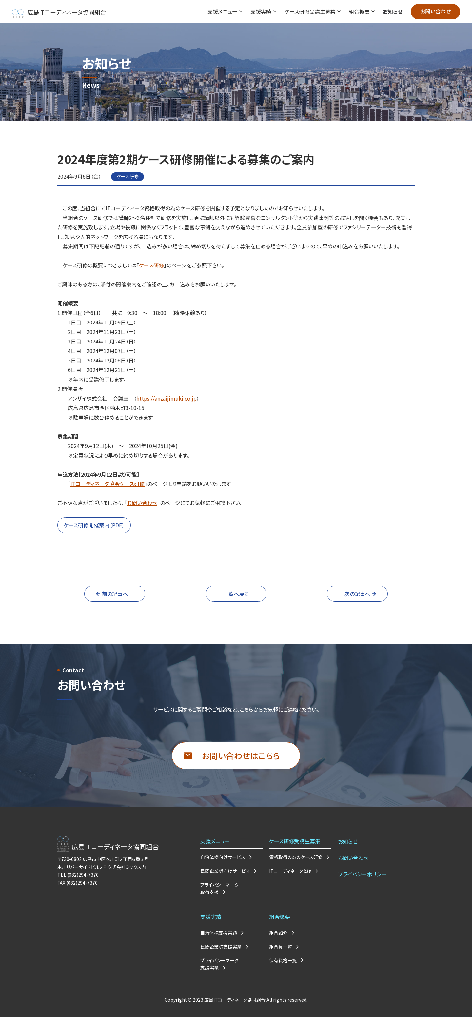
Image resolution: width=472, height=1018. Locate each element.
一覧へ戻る (236, 593)
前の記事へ (115, 593)
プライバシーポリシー (362, 873)
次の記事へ (357, 593)
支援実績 (260, 11)
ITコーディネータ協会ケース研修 (107, 484)
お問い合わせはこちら (241, 755)
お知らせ (392, 11)
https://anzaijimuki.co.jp (166, 398)
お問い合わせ (435, 11)
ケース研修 (151, 265)
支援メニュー (222, 11)
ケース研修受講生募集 (309, 11)
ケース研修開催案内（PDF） (94, 525)
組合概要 (358, 11)
